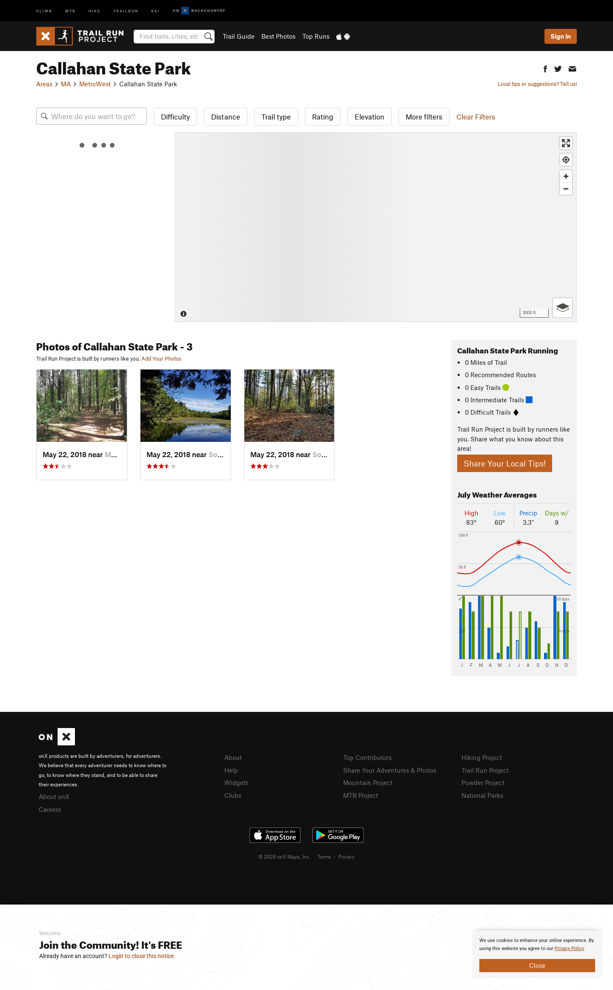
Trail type (276, 116)
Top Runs (315, 36)
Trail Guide (239, 36)
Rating (322, 116)
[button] (545, 68)
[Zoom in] (566, 176)
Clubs (232, 795)
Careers (50, 809)
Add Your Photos (161, 358)
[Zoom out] (566, 188)
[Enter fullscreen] (566, 143)
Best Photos (278, 36)
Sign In (560, 36)
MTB (70, 10)
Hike (94, 10)
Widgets (236, 782)
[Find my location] (566, 160)
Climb (44, 10)
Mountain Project (367, 782)
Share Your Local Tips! (505, 463)
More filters (424, 116)
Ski (155, 10)
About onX (54, 796)
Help (231, 770)
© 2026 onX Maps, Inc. (284, 856)
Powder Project (482, 782)
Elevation (369, 116)
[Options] (562, 307)
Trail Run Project (485, 770)
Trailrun (125, 10)
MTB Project (360, 795)
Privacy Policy (569, 948)
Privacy (346, 856)
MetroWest (95, 84)
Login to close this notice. (142, 956)
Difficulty (175, 116)
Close (537, 965)
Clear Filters (475, 116)
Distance (225, 116)
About (233, 757)
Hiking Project (481, 757)
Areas (44, 84)
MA (66, 84)
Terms (324, 856)
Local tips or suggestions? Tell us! (537, 83)
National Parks (482, 795)
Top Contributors (367, 757)
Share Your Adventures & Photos (389, 770)
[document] (537, 954)
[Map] (375, 227)
